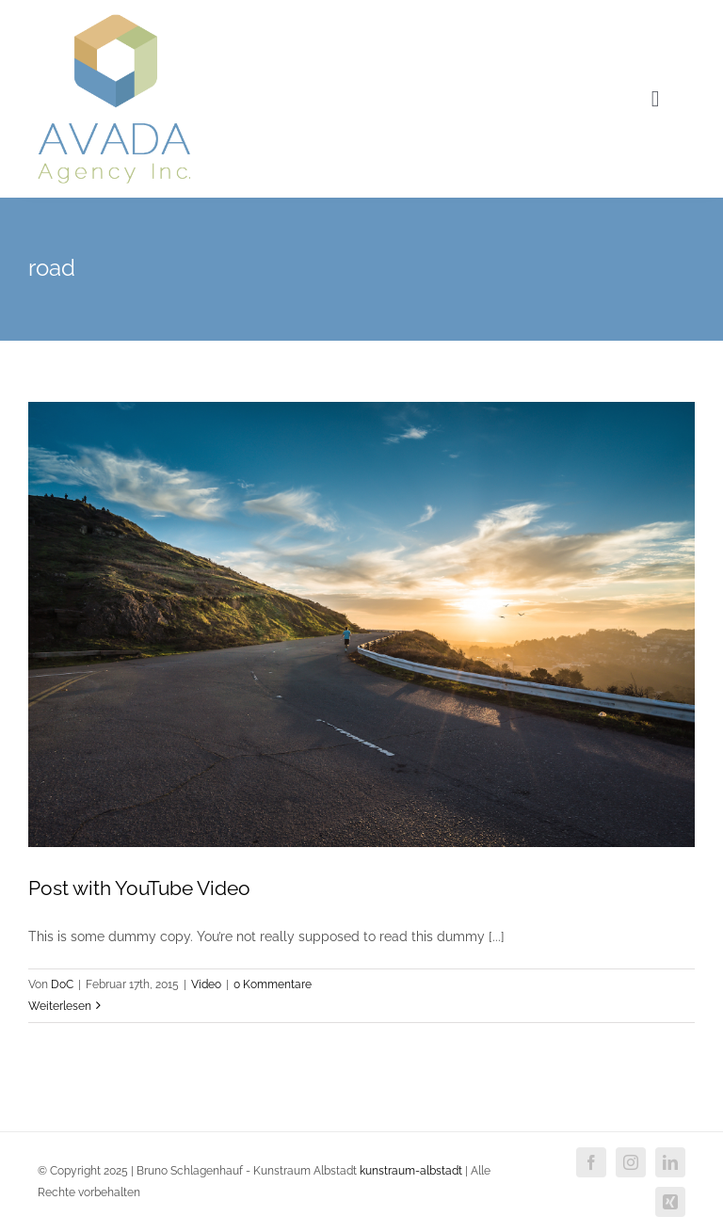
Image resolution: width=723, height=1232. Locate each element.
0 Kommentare (272, 984)
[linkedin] (670, 1162)
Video (206, 984)
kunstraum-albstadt (411, 1170)
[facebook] (591, 1162)
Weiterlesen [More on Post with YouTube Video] (59, 1006)
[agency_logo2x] (114, 20)
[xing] (670, 1202)
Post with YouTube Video (139, 888)
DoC (62, 984)
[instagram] (631, 1162)
